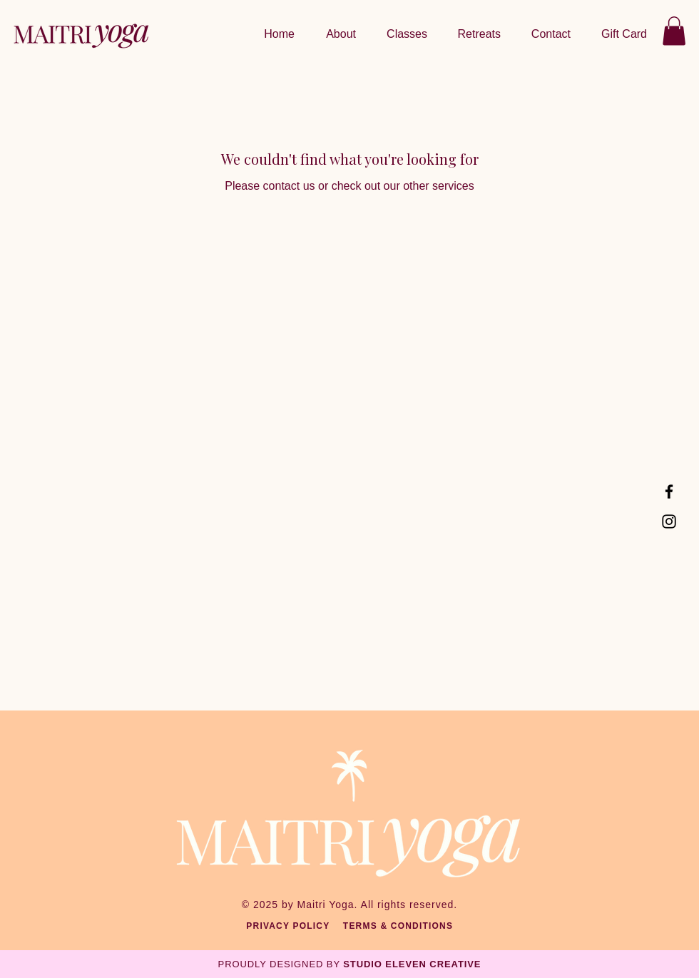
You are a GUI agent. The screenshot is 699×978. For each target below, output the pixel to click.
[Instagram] (669, 521)
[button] (474, 34)
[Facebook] (669, 491)
